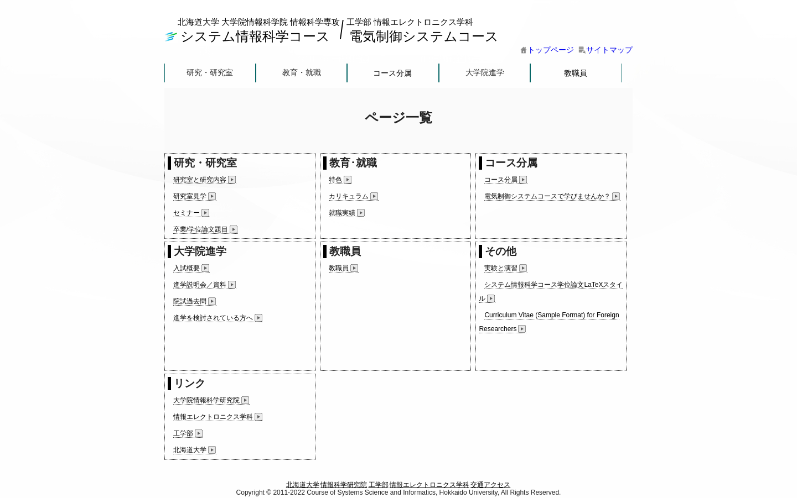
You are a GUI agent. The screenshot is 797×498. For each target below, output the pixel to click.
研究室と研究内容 (199, 180)
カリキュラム (349, 196)
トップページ (547, 49)
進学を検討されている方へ (213, 318)
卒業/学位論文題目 (200, 229)
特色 (335, 180)
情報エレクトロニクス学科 (213, 417)
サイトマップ (605, 49)
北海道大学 (189, 450)
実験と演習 (500, 268)
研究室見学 (189, 196)
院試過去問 (189, 301)
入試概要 (186, 268)
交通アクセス (490, 485)
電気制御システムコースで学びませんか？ (547, 196)
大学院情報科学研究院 (206, 400)
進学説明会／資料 (199, 285)
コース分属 (393, 73)
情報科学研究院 (343, 485)
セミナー (186, 213)
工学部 (183, 433)
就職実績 (342, 213)
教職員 (575, 73)
